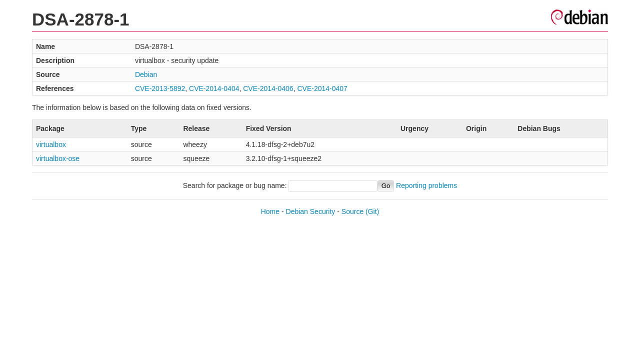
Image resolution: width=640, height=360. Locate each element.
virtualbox (51, 144)
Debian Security (311, 212)
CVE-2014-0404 (214, 88)
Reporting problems (426, 186)
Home (270, 212)
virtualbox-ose (58, 158)
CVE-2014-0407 (322, 88)
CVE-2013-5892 (160, 88)
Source (353, 212)
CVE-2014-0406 (268, 88)
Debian (146, 74)
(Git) (372, 212)
